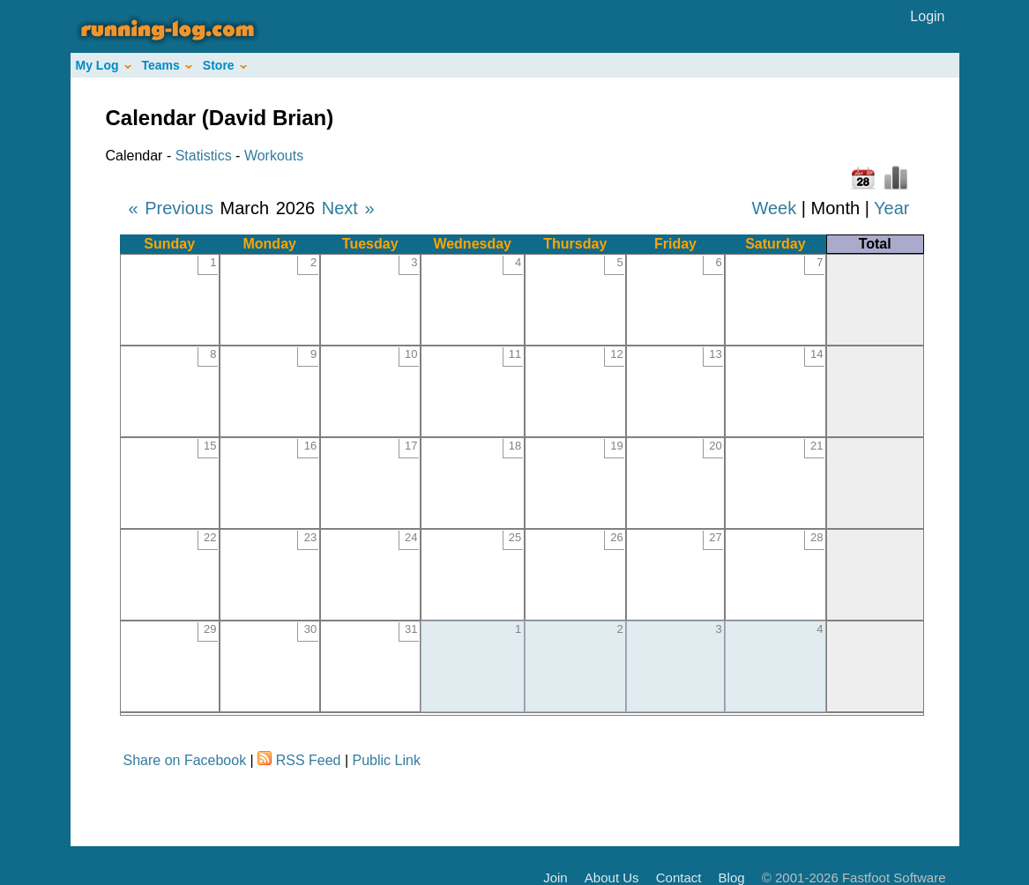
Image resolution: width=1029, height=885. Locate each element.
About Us (612, 877)
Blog (732, 877)
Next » (348, 208)
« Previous (171, 208)
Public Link (387, 760)
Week (773, 208)
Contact (679, 877)
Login (927, 16)
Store (225, 65)
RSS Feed (308, 760)
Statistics (203, 155)
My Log (103, 65)
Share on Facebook (185, 760)
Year (891, 208)
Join (555, 877)
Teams (167, 65)
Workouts (273, 155)
